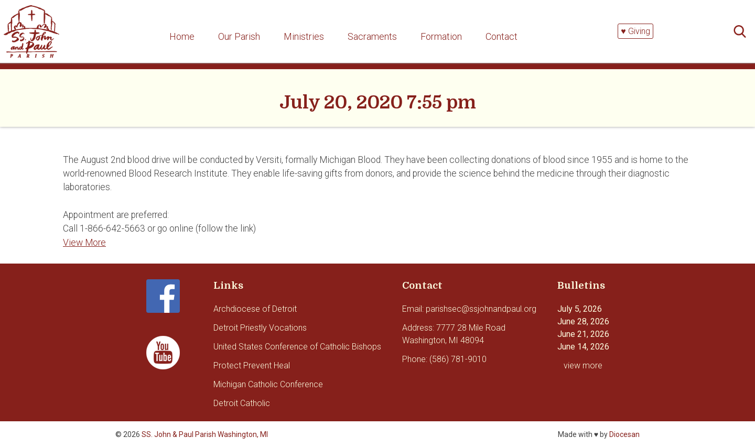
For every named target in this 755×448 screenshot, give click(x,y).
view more (583, 365)
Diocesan (624, 434)
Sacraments (372, 36)
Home (182, 36)
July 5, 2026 (579, 309)
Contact (501, 36)
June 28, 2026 (583, 321)
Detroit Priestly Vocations (260, 328)
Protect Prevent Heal (251, 365)
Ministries (304, 36)
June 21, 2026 (583, 334)
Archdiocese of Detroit (255, 309)
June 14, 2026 (583, 347)
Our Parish (239, 36)
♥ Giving (635, 31)
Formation (441, 36)
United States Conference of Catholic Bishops (297, 347)
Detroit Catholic (241, 403)
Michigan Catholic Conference (268, 384)
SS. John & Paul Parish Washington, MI (205, 434)
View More (84, 242)
